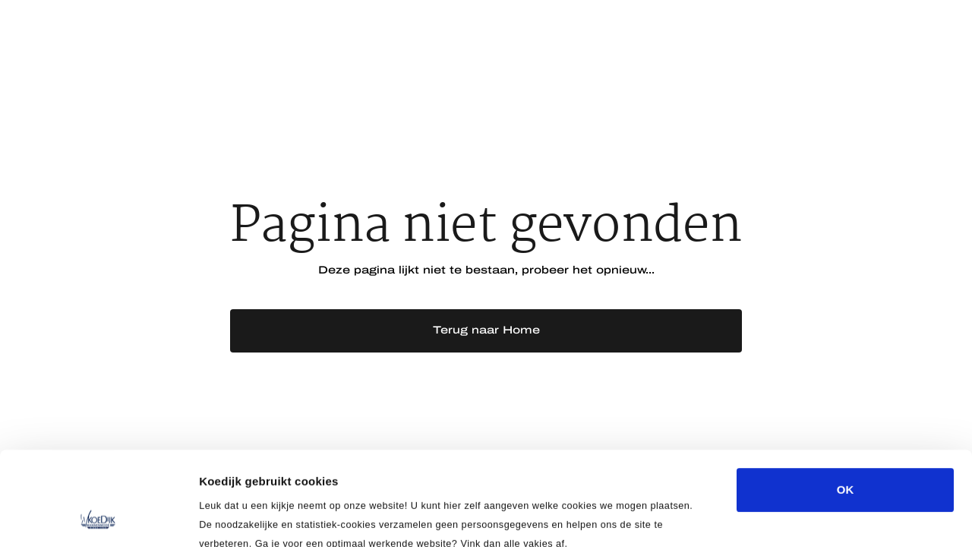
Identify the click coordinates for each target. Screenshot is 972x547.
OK (845, 401)
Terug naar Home (486, 330)
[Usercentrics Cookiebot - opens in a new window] (98, 517)
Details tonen (820, 517)
